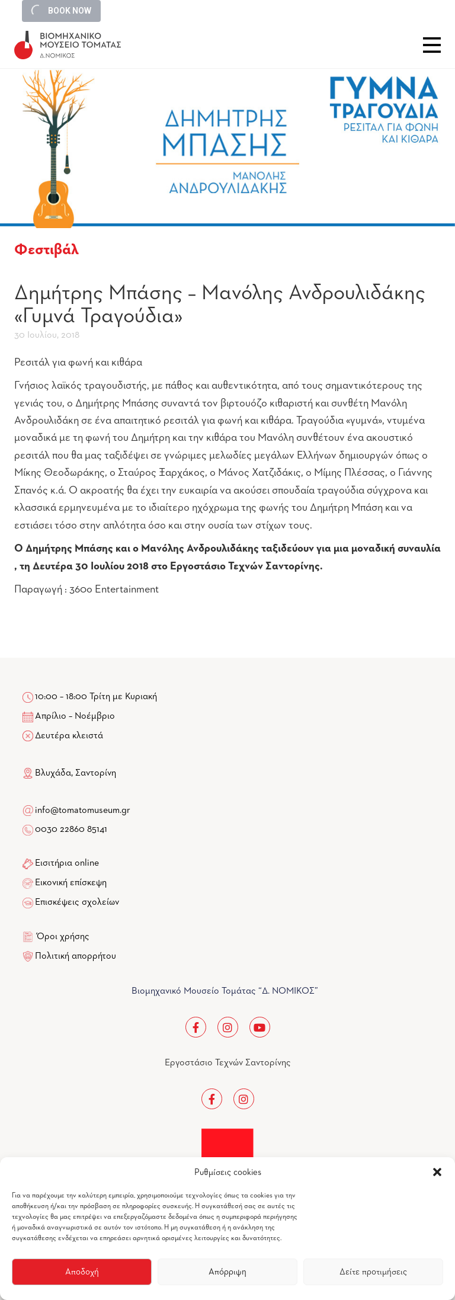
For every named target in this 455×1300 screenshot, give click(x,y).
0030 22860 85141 (70, 829)
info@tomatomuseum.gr (82, 810)
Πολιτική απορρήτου (75, 956)
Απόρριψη (227, 1271)
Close (432, 45)
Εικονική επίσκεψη (71, 883)
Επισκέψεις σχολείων (77, 902)
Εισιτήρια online (67, 863)
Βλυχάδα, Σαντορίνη (69, 773)
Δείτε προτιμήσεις (373, 1271)
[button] (437, 1172)
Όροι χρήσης (63, 937)
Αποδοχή (82, 1271)
